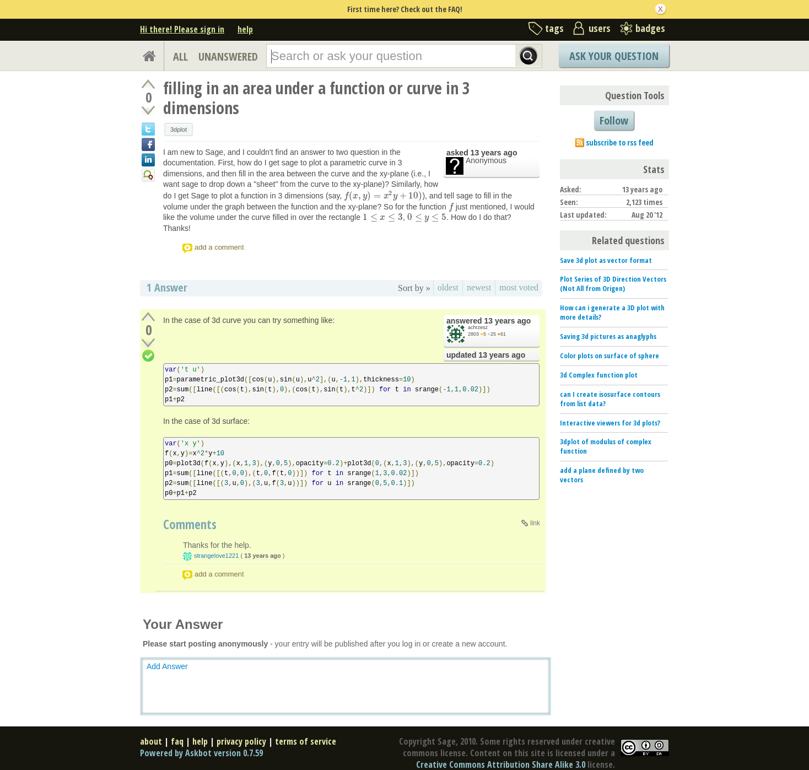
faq (177, 741)
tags (554, 28)
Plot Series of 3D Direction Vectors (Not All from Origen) (613, 283)
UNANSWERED (228, 56)
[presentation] (383, 195)
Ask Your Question (614, 56)
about (151, 741)
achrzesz (478, 327)
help (245, 29)
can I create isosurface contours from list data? (610, 398)
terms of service (305, 741)
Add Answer (167, 666)
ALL (180, 56)
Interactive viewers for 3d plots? (610, 423)
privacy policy (241, 741)
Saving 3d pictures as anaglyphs (608, 336)
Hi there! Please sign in (182, 29)
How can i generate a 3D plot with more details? (612, 312)
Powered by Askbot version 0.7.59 (201, 753)
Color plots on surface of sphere (609, 355)
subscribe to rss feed (620, 142)
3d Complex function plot (599, 375)
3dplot (178, 129)
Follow (614, 120)
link (535, 523)
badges (650, 28)
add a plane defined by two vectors (602, 474)
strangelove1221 (216, 555)
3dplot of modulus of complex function (605, 446)
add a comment (219, 247)
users (600, 28)
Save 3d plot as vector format (606, 260)
